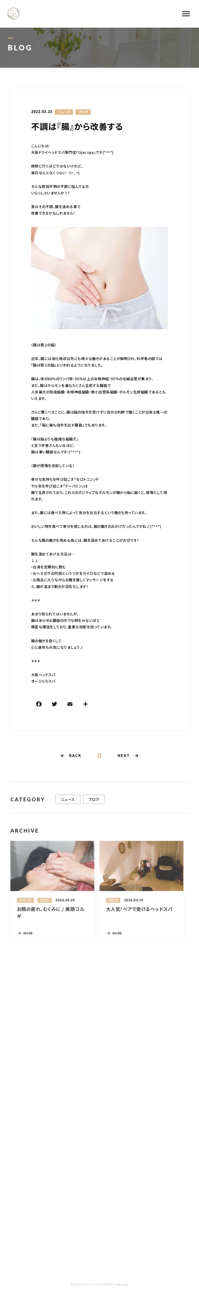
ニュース (64, 112)
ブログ (83, 112)
